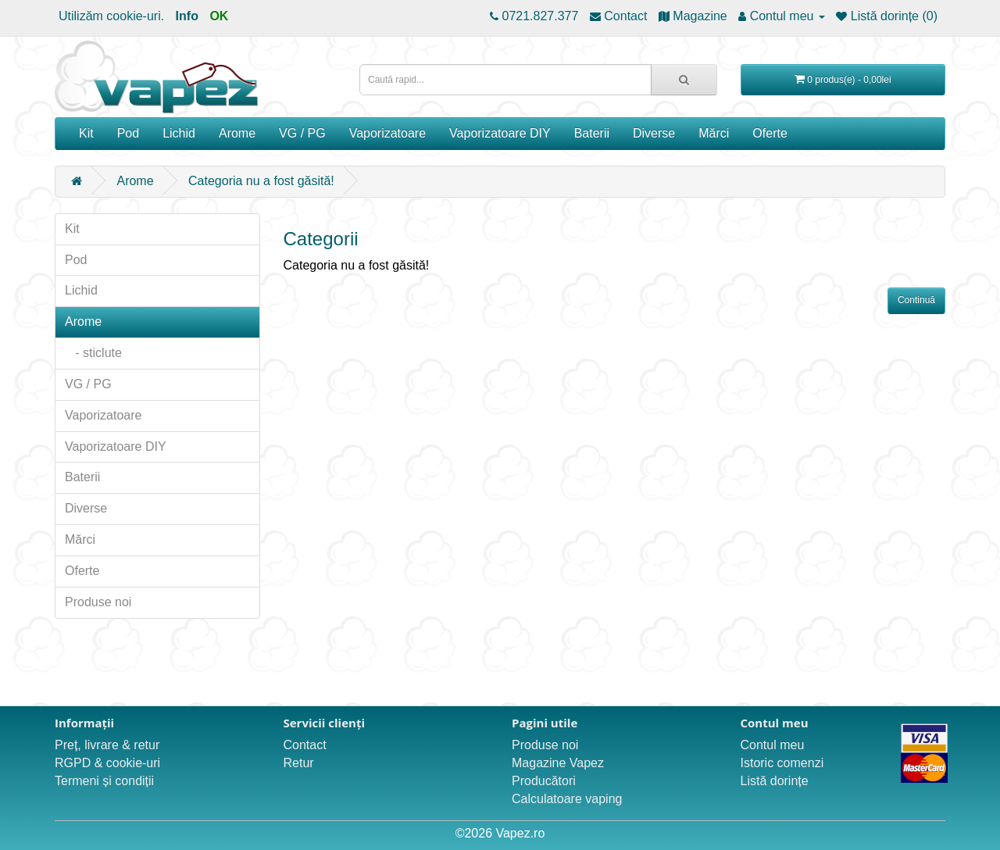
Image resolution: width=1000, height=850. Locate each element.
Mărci (713, 133)
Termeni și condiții (104, 781)
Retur (299, 763)
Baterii (591, 133)
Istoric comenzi (782, 763)
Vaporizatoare (387, 133)
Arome (237, 133)
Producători (544, 781)
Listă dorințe (775, 781)
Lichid (178, 133)
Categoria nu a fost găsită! (261, 181)
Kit (86, 133)
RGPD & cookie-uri (107, 763)
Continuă (916, 300)
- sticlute (93, 352)
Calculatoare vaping (567, 798)
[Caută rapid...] (684, 79)
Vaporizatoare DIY (500, 133)
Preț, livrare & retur (107, 745)
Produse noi (98, 602)
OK (218, 16)
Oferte (769, 133)
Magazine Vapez (558, 763)
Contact (305, 745)
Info (187, 16)
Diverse (654, 133)
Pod (128, 133)
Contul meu (773, 745)
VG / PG (302, 133)
